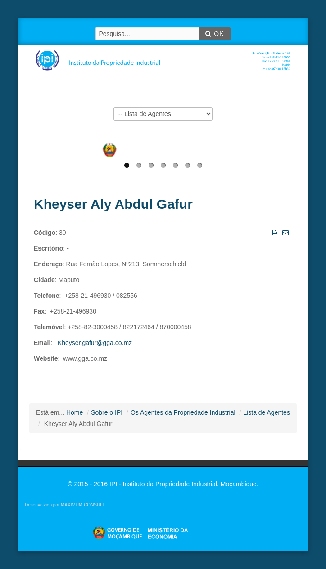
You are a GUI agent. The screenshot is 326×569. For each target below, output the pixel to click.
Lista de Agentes (266, 412)
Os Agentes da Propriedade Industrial (183, 412)
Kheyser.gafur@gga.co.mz (95, 342)
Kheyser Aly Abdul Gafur (113, 204)
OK (214, 33)
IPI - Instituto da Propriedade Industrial (166, 54)
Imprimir (274, 231)
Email (284, 231)
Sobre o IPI (106, 412)
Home (74, 412)
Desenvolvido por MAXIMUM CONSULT (65, 504)
